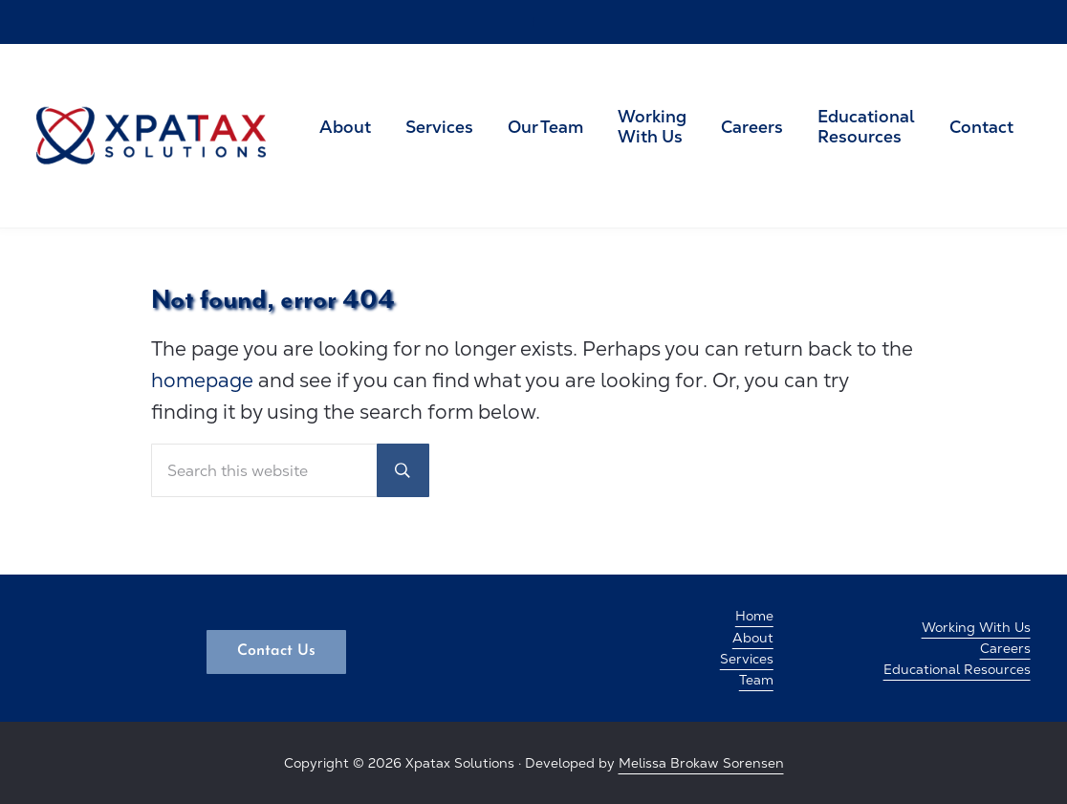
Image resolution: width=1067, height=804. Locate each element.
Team (756, 679)
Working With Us (976, 627)
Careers (1005, 648)
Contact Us (276, 651)
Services (746, 658)
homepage (202, 380)
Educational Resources (957, 669)
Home (754, 615)
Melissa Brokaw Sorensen (701, 762)
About (752, 637)
